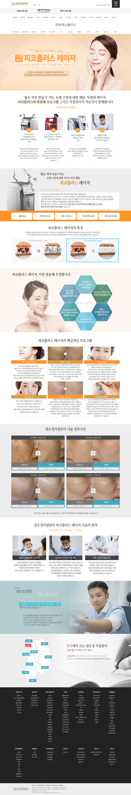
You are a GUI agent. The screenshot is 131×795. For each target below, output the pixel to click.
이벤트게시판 (112, 754)
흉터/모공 (112, 705)
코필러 (50, 719)
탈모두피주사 (34, 702)
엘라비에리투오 (81, 722)
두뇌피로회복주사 (81, 757)
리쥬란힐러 (81, 698)
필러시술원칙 (19, 702)
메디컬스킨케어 (112, 733)
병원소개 (19, 695)
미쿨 (19, 764)
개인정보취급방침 (41, 785)
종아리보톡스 (50, 712)
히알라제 (50, 739)
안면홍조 (79, 32)
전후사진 (96, 748)
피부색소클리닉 (96, 692)
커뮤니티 (112, 748)
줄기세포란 (34, 695)
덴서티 (65, 700)
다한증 (50, 715)
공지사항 (104, 5)
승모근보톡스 (50, 710)
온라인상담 (98, 5)
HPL (19, 766)
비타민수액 (81, 748)
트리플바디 (19, 759)
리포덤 (19, 771)
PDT (112, 700)
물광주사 (81, 702)
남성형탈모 (50, 757)
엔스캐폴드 (65, 731)
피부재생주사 (34, 700)
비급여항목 (60, 785)
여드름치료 (112, 695)
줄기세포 (34, 692)
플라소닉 (112, 723)
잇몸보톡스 (50, 707)
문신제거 (65, 748)
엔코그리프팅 (65, 729)
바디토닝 (70, 32)
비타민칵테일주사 (81, 754)
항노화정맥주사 (34, 698)
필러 (50, 717)
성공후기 (112, 764)
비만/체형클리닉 (19, 748)
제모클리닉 (34, 748)
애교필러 (50, 731)
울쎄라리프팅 (65, 695)
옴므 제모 (34, 754)
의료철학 (19, 700)
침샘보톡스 (50, 702)
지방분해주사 (19, 774)
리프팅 (65, 692)
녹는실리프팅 (65, 719)
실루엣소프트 (65, 722)
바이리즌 (81, 719)
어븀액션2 (112, 712)
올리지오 (65, 707)
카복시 (19, 769)
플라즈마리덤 (112, 725)
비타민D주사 (81, 759)
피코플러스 (34, 32)
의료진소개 (19, 705)
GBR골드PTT (112, 698)
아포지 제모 (34, 757)
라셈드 (112, 721)
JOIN (39, 5)
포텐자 (112, 707)
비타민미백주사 (81, 752)
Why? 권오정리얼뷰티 (19, 698)
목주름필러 (50, 729)
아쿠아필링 (112, 728)
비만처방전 (19, 776)
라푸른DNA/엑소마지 (81, 705)
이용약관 (34, 785)
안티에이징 (81, 692)
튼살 (61, 32)
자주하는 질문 (34, 705)
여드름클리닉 (112, 692)
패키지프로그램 (65, 11)
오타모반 (106, 32)
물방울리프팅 (65, 715)
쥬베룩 (81, 715)
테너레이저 (65, 717)
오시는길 (109, 11)
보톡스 (50, 695)
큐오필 (50, 736)
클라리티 (43, 32)
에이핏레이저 (112, 702)
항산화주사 (81, 762)
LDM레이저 (112, 715)
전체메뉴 (116, 5)
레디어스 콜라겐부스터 (81, 717)
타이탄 (65, 710)
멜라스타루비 (25, 32)
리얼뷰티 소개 (19, 692)
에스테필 (81, 712)
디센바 (19, 752)
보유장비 (19, 707)
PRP (81, 707)
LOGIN (34, 5)
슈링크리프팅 (65, 705)
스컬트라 (81, 710)
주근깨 (88, 32)
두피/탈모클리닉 (50, 748)
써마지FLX (65, 698)
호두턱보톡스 (50, 705)
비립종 (115, 32)
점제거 (97, 32)
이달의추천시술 (22, 11)
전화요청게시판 (112, 762)
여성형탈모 (50, 759)
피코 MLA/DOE (112, 718)
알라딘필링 (112, 730)
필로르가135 (81, 700)
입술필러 (50, 722)
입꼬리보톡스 (50, 700)
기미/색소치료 (15, 32)
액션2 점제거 (52, 32)
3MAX (18, 762)
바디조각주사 (19, 754)
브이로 (65, 712)
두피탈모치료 (50, 752)
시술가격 (44, 11)
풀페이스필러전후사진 (96, 752)
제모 (34, 752)
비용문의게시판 (112, 759)
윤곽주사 (50, 741)
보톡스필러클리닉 (50, 692)
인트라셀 (112, 710)
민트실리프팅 (65, 724)
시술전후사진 (96, 754)
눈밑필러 (50, 727)
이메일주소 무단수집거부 (51, 785)
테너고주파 (19, 757)
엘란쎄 (50, 734)
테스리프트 (65, 727)
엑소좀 (81, 695)
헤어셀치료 (50, 754)
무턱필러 (50, 724)
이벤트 (108, 5)
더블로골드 (65, 702)
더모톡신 (50, 698)
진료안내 (19, 710)
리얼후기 (87, 11)
